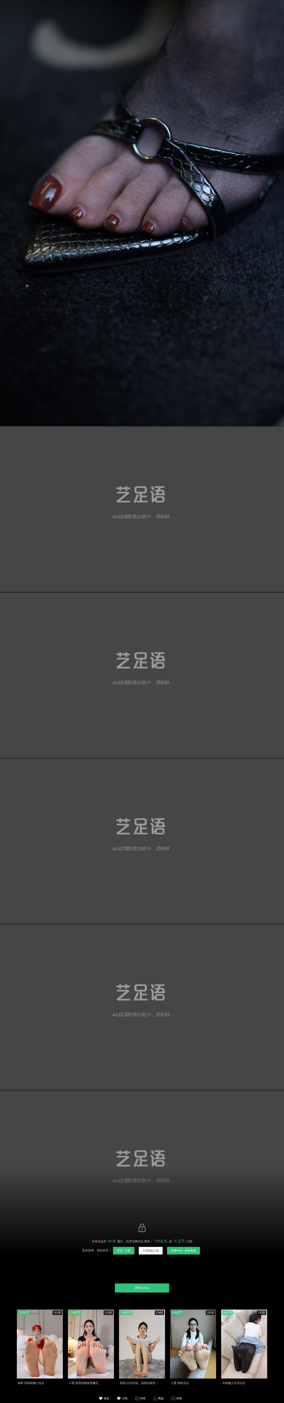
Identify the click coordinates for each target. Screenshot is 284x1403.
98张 (143, 1398)
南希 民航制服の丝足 (31, 1383)
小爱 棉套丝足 (180, 1383)
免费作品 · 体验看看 (183, 1250)
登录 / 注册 (124, 1250)
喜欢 (106, 1398)
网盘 (161, 1398)
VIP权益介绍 (151, 1250)
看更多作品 (142, 1287)
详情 (179, 1398)
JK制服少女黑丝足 (234, 1383)
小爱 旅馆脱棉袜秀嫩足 (84, 1383)
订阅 (125, 1398)
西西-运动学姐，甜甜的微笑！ (139, 1383)
